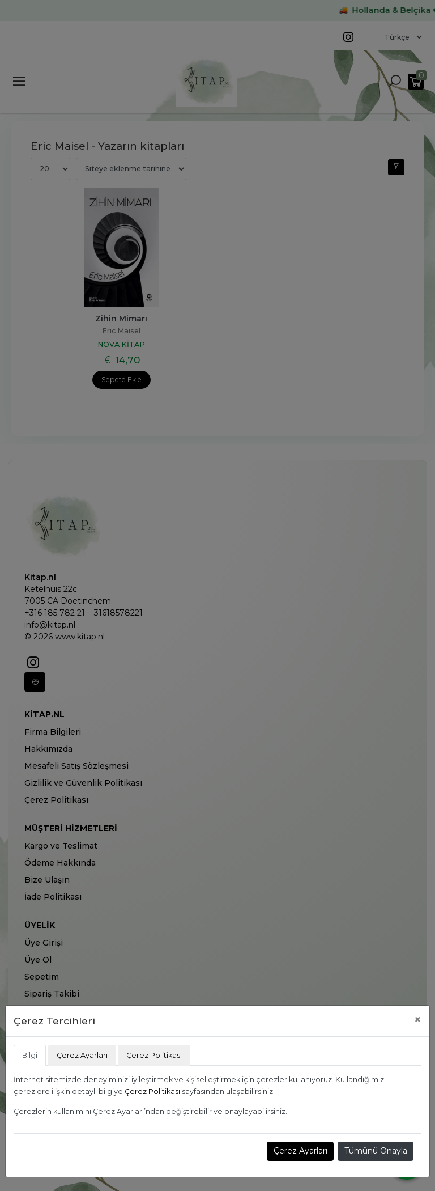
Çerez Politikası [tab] (154, 1055)
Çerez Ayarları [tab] (82, 1055)
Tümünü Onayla (375, 1151)
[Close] (417, 1019)
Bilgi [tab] (29, 1055)
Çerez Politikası (152, 1091)
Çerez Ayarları (300, 1151)
